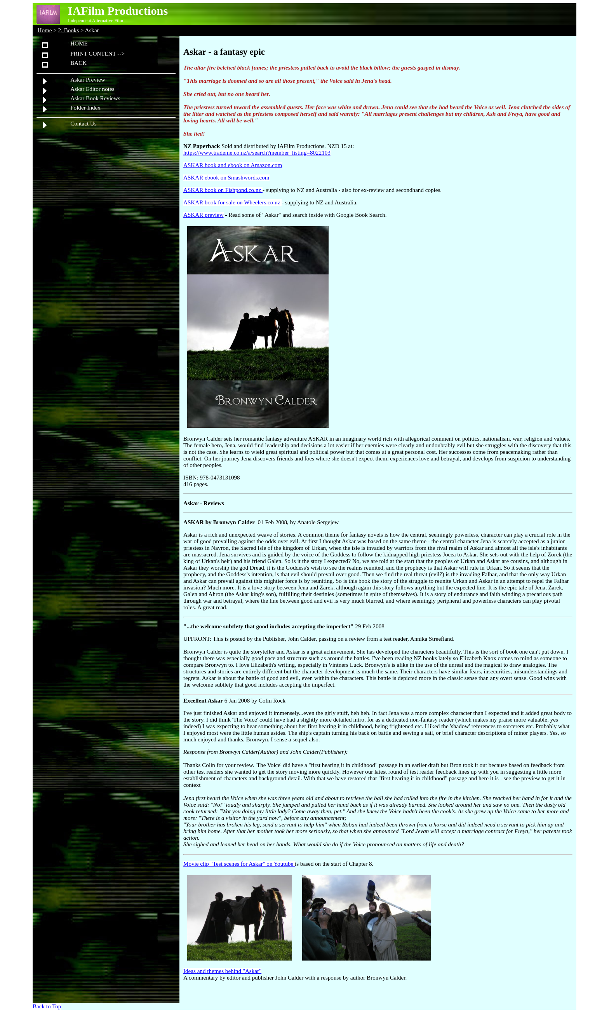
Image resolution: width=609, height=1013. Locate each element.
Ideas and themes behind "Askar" (222, 971)
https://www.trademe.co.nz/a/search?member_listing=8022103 (257, 153)
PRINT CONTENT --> (97, 54)
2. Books (68, 30)
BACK (78, 63)
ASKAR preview (203, 215)
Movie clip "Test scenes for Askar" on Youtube (239, 864)
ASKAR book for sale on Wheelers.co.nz (232, 202)
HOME (79, 43)
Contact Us (83, 123)
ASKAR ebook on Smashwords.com (226, 177)
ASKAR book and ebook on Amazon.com (232, 165)
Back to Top (47, 1006)
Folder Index (85, 108)
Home (45, 30)
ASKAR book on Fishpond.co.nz (223, 190)
